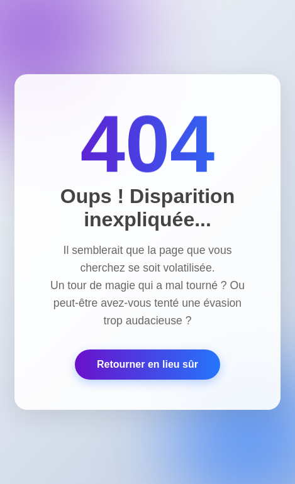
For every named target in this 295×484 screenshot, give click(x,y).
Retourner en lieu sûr (147, 364)
